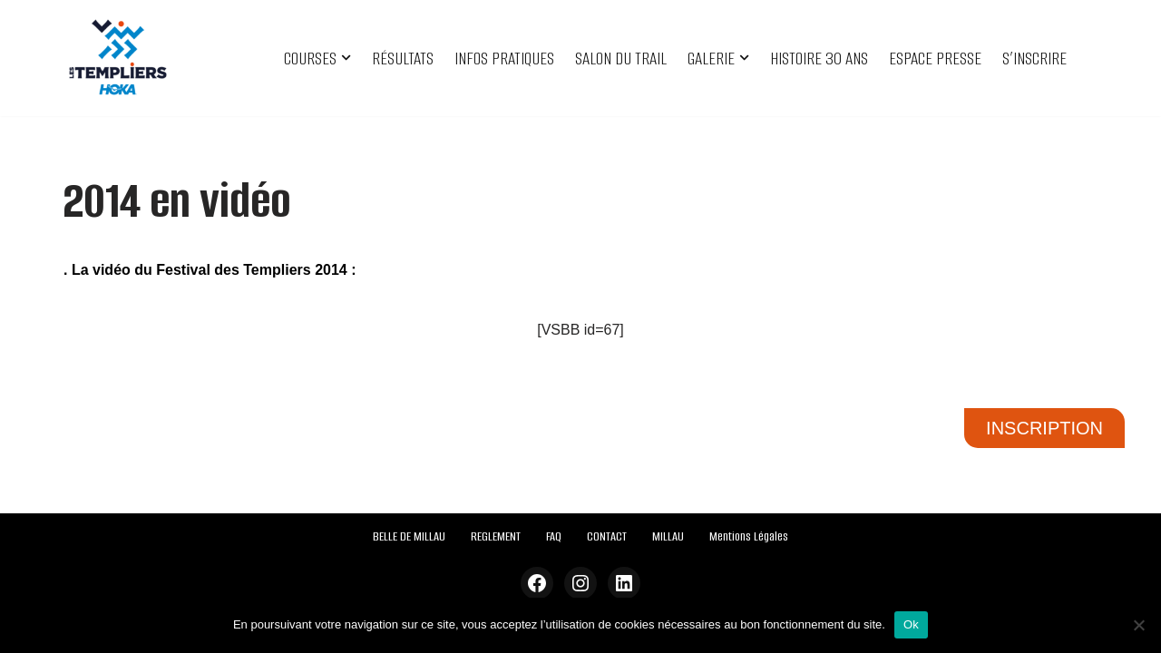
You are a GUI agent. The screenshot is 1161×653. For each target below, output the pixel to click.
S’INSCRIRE (1034, 58)
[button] (346, 58)
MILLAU (668, 536)
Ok (911, 624)
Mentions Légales (748, 536)
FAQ (553, 536)
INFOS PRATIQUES (504, 58)
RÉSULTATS (403, 58)
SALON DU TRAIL (621, 58)
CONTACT (607, 536)
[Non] (1138, 625)
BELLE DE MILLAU (409, 536)
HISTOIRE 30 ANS (819, 58)
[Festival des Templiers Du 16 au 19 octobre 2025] (117, 58)
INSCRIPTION (1044, 428)
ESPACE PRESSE (935, 58)
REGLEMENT (496, 536)
